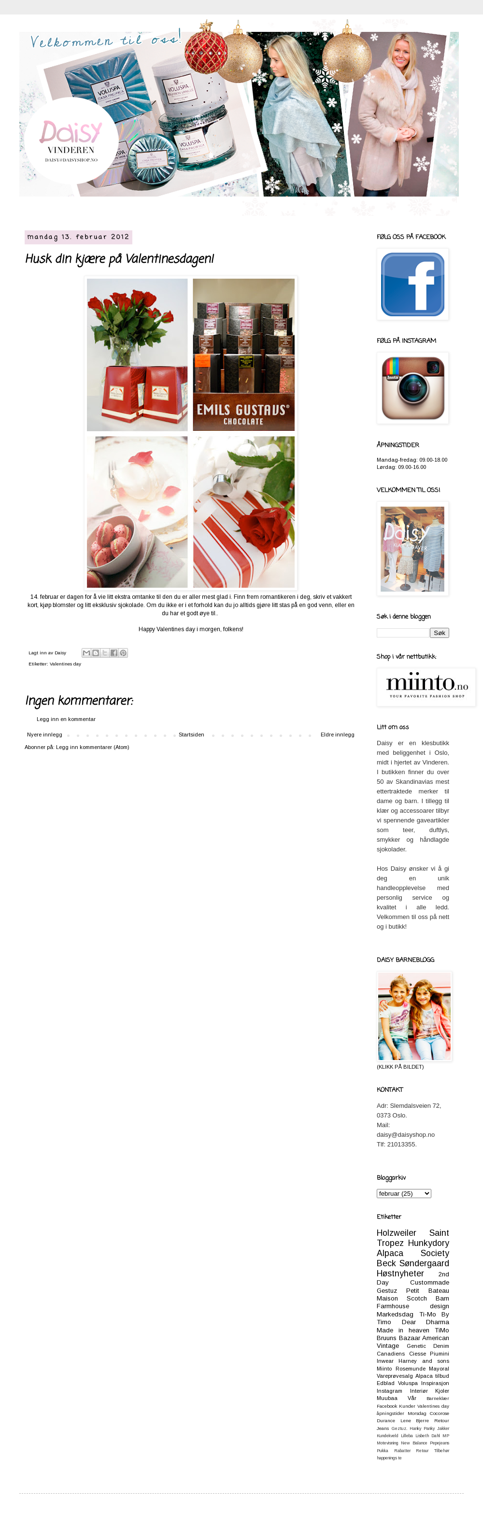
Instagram (389, 1391)
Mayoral (439, 1368)
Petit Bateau (427, 1290)
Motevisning (387, 1443)
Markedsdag (395, 1314)
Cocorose (439, 1413)
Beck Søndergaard (413, 1263)
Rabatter (402, 1450)
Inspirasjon (435, 1383)
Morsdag (417, 1413)
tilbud (442, 1376)
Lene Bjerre (414, 1420)
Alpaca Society (413, 1253)
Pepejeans (439, 1443)
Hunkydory (428, 1243)
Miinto (384, 1368)
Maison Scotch (402, 1298)
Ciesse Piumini (429, 1354)
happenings (387, 1458)
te (400, 1458)
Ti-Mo (427, 1314)
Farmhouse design (413, 1306)
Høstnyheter (400, 1273)
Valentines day (65, 663)
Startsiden (191, 734)
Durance (386, 1420)
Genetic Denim (428, 1346)
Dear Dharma (426, 1322)
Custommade (429, 1282)
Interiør (419, 1391)
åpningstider (390, 1413)
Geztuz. (399, 1428)
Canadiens (391, 1354)
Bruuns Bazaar (398, 1338)
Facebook (387, 1406)
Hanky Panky (422, 1428)
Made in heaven (403, 1330)
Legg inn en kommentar (66, 719)
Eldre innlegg (338, 734)
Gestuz (387, 1290)
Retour (422, 1450)
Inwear (385, 1361)
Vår (412, 1398)
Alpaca (424, 1376)
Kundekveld (387, 1435)
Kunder (407, 1406)
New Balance (414, 1443)
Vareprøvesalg (395, 1376)
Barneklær (437, 1398)
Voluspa (408, 1383)
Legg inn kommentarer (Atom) (92, 747)
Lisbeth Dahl (427, 1435)
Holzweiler (396, 1233)
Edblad (386, 1383)
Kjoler (442, 1391)
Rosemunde (411, 1368)
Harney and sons (423, 1361)
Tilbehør (441, 1450)
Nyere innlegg (44, 734)
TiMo (442, 1330)
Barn (442, 1298)
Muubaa (387, 1398)
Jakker (443, 1428)
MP (445, 1435)
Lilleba (407, 1435)
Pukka (382, 1450)
